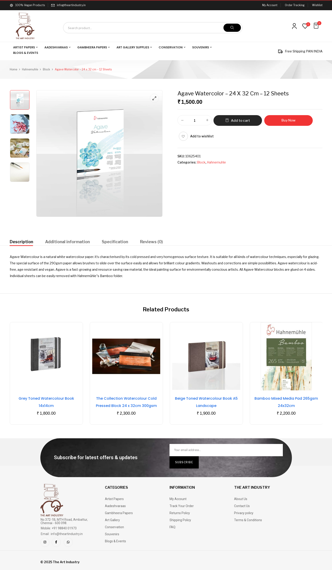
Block (46, 69)
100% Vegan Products (27, 5)
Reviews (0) (151, 241)
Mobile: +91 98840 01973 (59, 528)
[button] (316, 25)
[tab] (21, 242)
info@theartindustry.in (71, 5)
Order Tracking (295, 5)
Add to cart (240, 121)
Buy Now (288, 120)
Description (21, 241)
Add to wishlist (202, 136)
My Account (269, 5)
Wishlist (317, 5)
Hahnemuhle (30, 69)
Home (13, 69)
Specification (115, 241)
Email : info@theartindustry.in (62, 534)
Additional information (67, 241)
